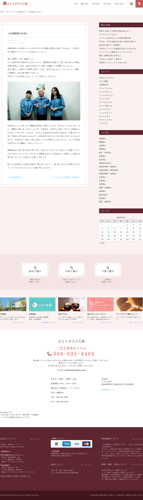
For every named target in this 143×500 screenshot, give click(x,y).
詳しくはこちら (19, 322)
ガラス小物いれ (105, 106)
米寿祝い (102, 177)
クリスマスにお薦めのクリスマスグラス (115, 52)
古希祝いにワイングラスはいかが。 (114, 63)
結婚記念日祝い (105, 163)
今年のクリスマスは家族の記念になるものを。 (118, 49)
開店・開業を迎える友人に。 (111, 56)
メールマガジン (105, 92)
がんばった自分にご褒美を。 (111, 59)
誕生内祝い (103, 195)
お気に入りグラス (106, 78)
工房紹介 (3, 314)
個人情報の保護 (101, 495)
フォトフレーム (105, 88)
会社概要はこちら (108, 389)
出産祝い (102, 146)
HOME (93, 495)
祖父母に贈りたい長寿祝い (110, 45)
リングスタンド (105, 113)
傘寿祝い (102, 191)
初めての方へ (63, 314)
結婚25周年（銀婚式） (108, 167)
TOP (76, 4)
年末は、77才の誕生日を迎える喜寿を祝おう (117, 41)
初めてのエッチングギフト (97, 314)
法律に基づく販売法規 (124, 495)
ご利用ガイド (112, 495)
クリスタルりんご (106, 95)
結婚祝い (102, 139)
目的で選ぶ (96, 4)
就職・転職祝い (105, 188)
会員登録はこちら (47, 322)
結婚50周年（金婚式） (108, 174)
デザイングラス (105, 120)
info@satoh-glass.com (75, 370)
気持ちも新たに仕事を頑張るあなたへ (115, 31)
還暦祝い (102, 149)
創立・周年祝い (105, 153)
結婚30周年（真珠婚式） (109, 170)
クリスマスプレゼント (108, 34)
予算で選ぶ (107, 4)
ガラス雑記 (103, 81)
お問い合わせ (119, 4)
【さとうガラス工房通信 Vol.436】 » (66, 177)
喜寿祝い (102, 184)
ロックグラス (104, 116)
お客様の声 (21, 12)
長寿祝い (102, 198)
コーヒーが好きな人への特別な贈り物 (115, 38)
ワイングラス (104, 99)
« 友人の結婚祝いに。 (15, 177)
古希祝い (102, 181)
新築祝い (102, 156)
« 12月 (102, 243)
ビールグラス (104, 109)
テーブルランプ (105, 102)
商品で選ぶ (85, 4)
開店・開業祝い (105, 202)
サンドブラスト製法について (126, 314)
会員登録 (32, 314)
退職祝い (102, 142)
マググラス (103, 123)
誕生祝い (102, 160)
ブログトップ (10, 12)
